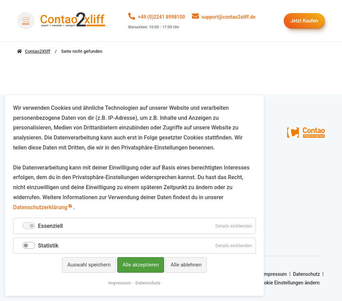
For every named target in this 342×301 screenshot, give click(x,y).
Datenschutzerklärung (40, 207)
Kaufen (304, 20)
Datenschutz (306, 274)
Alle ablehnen (186, 265)
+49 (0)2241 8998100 (161, 17)
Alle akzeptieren (140, 265)
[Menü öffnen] (25, 20)
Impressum (274, 274)
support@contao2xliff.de (228, 17)
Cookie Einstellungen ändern (289, 282)
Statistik (48, 245)
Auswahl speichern (89, 265)
